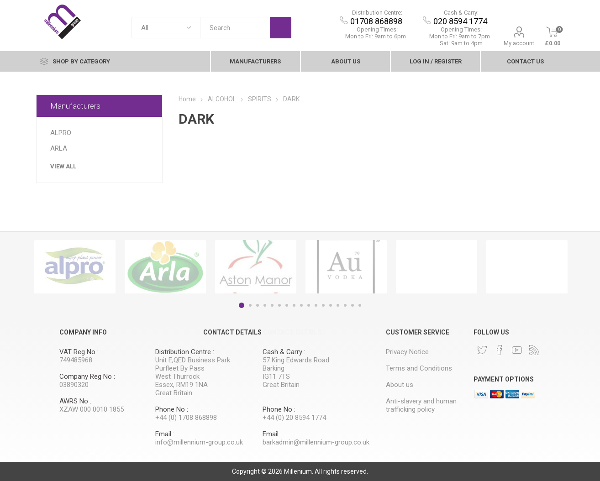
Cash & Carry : (284, 352)
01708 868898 (376, 21)
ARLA (58, 148)
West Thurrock (177, 376)
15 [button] (345, 305)
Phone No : (171, 409)
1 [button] (241, 305)
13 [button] (330, 305)
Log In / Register (436, 61)
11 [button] (316, 305)
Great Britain (173, 393)
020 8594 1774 (460, 21)
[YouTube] (517, 350)
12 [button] (323, 305)
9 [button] (301, 305)
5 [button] (272, 305)
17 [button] (359, 305)
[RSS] (534, 350)
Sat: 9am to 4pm (461, 43)
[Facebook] (499, 350)
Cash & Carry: (461, 12)
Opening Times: (377, 29)
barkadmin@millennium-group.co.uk (316, 442)
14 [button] (338, 305)
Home (187, 99)
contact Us (525, 61)
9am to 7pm (459, 36)
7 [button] (286, 305)
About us (345, 61)
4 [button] (264, 305)
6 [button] (279, 305)
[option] (75, 266)
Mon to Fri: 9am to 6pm (375, 36)
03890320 (74, 385)
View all (63, 166)
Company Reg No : (87, 376)
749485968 (75, 360)
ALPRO (60, 133)
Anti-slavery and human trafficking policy (421, 405)
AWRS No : (75, 401)
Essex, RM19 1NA (181, 385)
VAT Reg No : (79, 352)
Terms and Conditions (419, 368)
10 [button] (308, 305)
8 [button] (294, 305)
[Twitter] (482, 350)
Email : (164, 434)
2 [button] (250, 305)
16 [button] (352, 305)
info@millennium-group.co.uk (199, 442)
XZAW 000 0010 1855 (91, 409)
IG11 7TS (276, 376)
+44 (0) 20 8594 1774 (294, 417)
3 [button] (257, 305)
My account (519, 43)
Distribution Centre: (377, 12)
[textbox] (235, 27)
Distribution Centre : (184, 352)
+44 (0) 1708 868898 (186, 417)
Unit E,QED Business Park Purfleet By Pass (192, 364)
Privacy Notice (407, 352)
